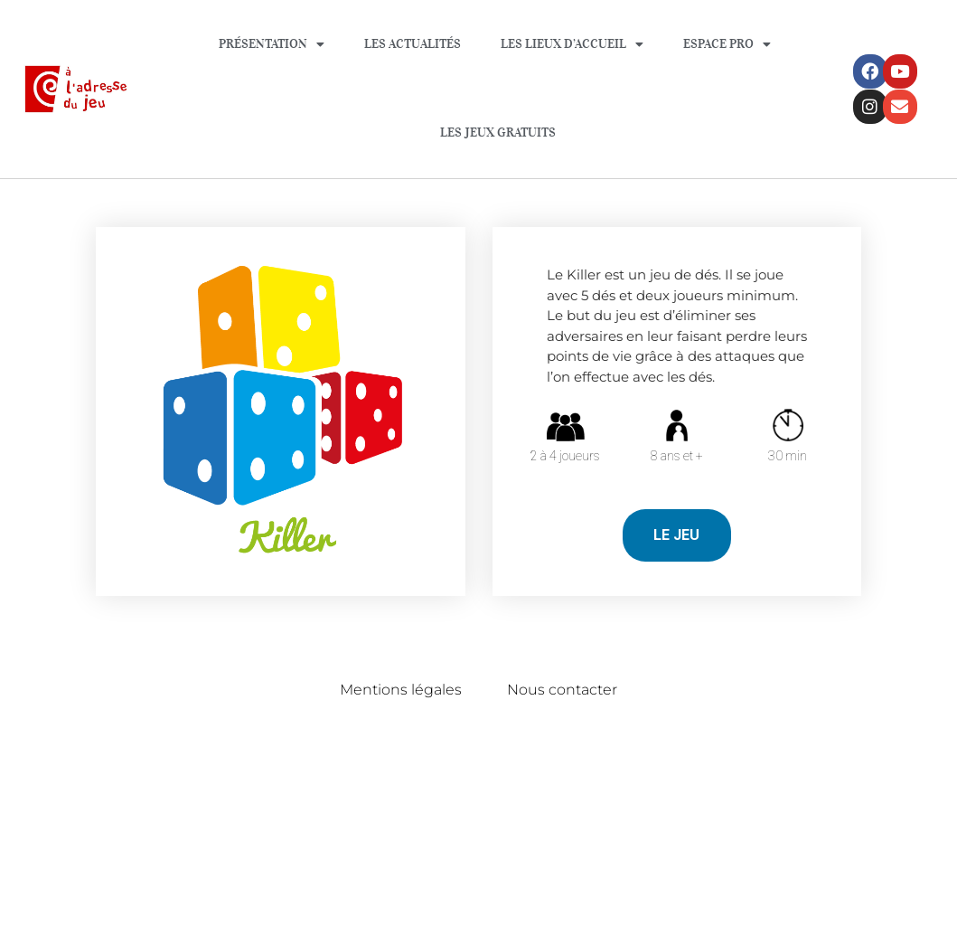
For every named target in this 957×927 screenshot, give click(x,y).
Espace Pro (727, 44)
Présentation (271, 44)
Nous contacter (562, 689)
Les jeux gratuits (498, 132)
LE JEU (676, 535)
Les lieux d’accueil (572, 44)
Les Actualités (412, 44)
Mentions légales (401, 689)
